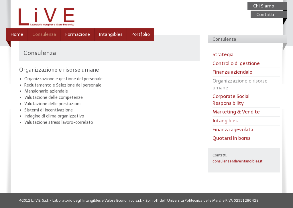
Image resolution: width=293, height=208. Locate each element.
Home (17, 34)
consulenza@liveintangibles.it (237, 161)
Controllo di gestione (236, 63)
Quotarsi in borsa (232, 138)
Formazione (77, 34)
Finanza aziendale (232, 72)
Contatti (265, 14)
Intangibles (110, 34)
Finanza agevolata (233, 129)
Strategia (223, 54)
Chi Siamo (263, 6)
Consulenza (44, 34)
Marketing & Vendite (236, 112)
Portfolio (140, 34)
